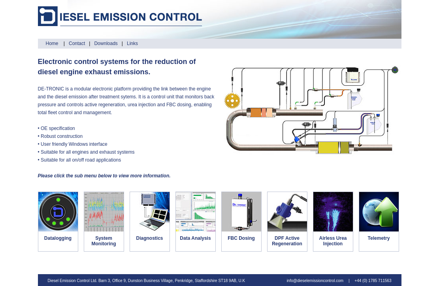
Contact (77, 43)
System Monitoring (104, 240)
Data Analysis (195, 238)
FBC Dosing (241, 238)
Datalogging (58, 238)
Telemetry (379, 238)
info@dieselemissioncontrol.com (315, 280)
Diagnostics (149, 238)
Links (132, 43)
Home (53, 43)
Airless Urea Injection (333, 240)
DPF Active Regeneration (287, 240)
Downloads (105, 43)
